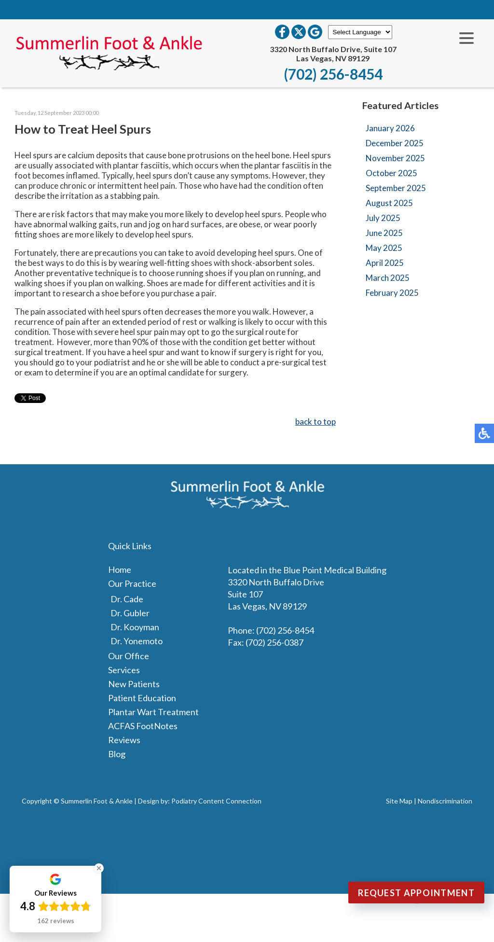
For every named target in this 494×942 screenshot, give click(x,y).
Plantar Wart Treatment (153, 711)
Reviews (124, 739)
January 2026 (390, 128)
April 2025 (385, 263)
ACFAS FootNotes (143, 725)
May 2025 (384, 248)
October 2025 (391, 173)
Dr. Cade (126, 599)
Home (119, 569)
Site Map (399, 801)
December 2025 (395, 143)
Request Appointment (416, 892)
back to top (315, 421)
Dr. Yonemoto (136, 641)
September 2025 (396, 188)
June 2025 (384, 233)
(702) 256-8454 (333, 74)
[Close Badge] (99, 868)
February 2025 (392, 293)
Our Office (128, 656)
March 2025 (388, 278)
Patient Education (142, 698)
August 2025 (389, 203)
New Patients (134, 684)
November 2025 (395, 158)
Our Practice (132, 583)
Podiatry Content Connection (216, 801)
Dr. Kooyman (134, 627)
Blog (116, 753)
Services (124, 670)
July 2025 (383, 218)
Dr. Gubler (130, 613)
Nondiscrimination (445, 801)
